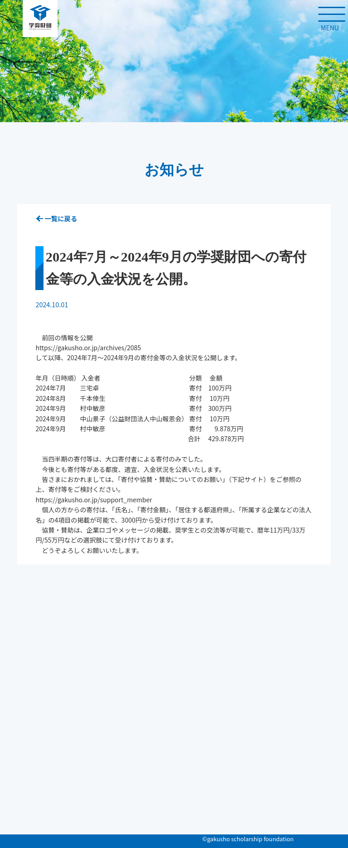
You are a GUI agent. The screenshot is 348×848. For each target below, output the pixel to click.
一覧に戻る (60, 218)
